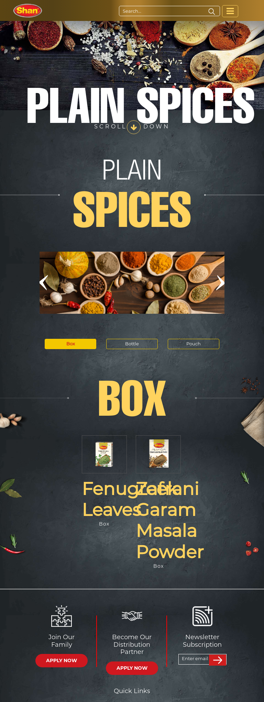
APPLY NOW (61, 660)
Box (70, 343)
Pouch (193, 343)
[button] (43, 283)
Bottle (132, 343)
